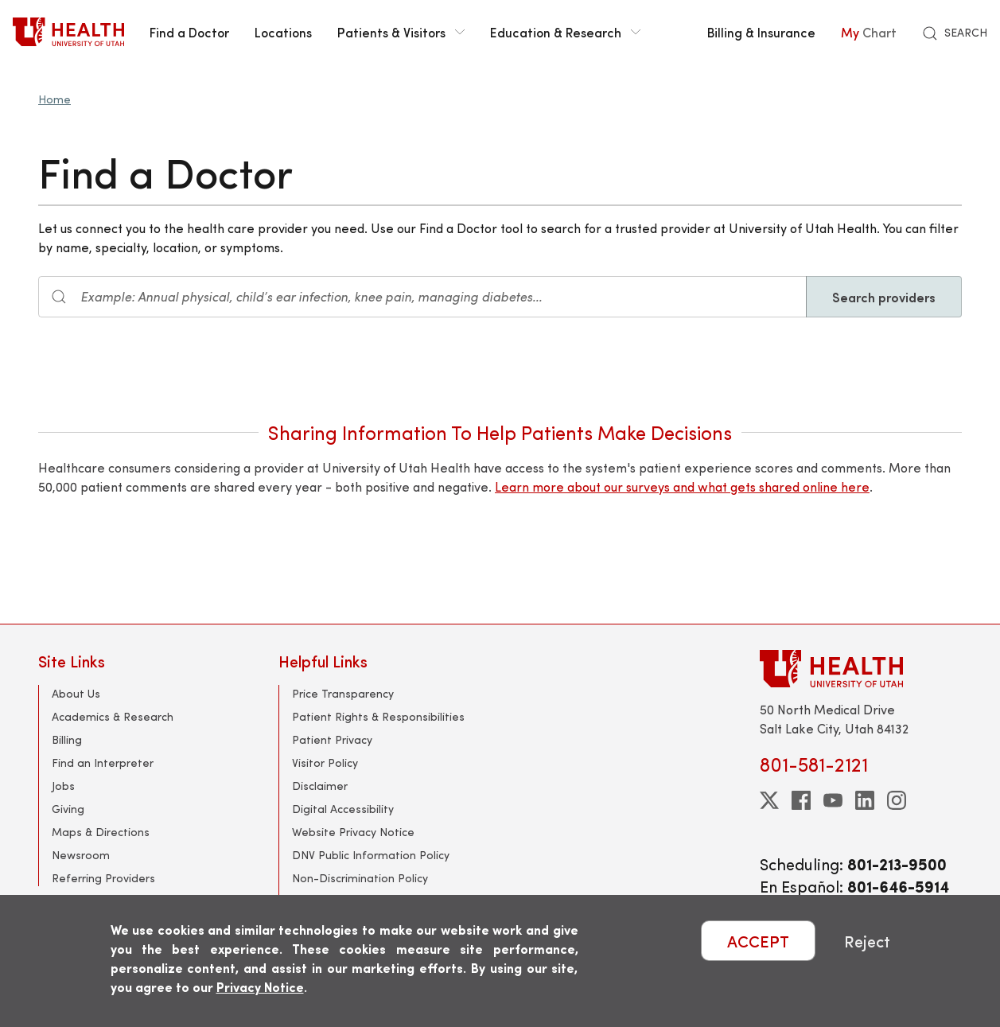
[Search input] (422, 296)
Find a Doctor (189, 32)
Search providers (884, 296)
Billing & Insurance (761, 32)
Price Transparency (343, 693)
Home (54, 99)
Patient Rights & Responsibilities (378, 716)
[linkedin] (864, 800)
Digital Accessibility (343, 808)
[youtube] (832, 800)
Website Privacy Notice (353, 831)
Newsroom (81, 854)
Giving (68, 808)
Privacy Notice (260, 987)
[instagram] (896, 800)
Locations (283, 32)
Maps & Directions (101, 831)
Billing (67, 739)
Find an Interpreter (103, 762)
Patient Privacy (332, 739)
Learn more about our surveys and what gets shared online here (682, 486)
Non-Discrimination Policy (360, 877)
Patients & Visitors (401, 32)
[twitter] (769, 800)
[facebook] (801, 800)
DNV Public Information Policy (370, 854)
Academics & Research (112, 716)
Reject (867, 940)
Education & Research (565, 32)
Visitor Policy (325, 762)
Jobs (63, 785)
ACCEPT (758, 940)
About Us (76, 693)
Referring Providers (103, 877)
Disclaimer (320, 785)
